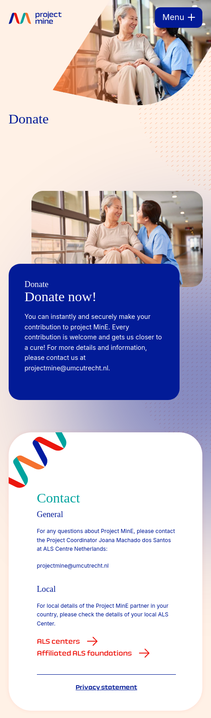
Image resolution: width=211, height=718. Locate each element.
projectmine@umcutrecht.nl (73, 565)
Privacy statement (106, 687)
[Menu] (178, 17)
